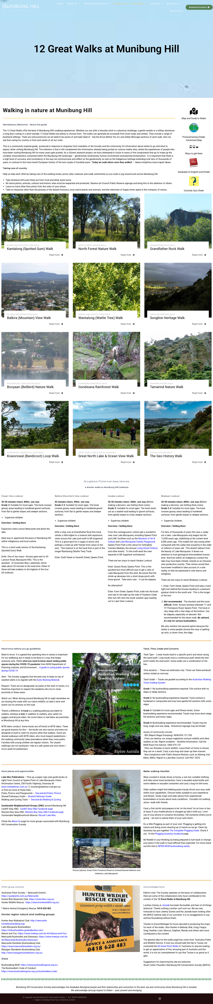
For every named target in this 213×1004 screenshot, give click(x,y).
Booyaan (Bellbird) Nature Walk (23, 383)
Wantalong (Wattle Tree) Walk (94, 314)
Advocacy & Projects (97, 3)
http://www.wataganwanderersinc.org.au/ (22, 952)
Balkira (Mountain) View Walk (22, 314)
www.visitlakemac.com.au (14, 786)
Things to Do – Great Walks (130, 3)
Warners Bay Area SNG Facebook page (44, 812)
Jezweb (166, 905)
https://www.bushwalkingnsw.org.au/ (39, 965)
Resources (174, 3)
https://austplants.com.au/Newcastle (19, 896)
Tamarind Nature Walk (161, 383)
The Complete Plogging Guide (184, 830)
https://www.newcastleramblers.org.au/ (21, 946)
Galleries (156, 3)
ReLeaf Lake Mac (47, 815)
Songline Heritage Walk (162, 314)
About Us (73, 3)
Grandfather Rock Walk (162, 245)
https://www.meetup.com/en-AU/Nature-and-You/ (42, 933)
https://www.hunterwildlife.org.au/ (42, 902)
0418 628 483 (44, 908)
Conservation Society (21, 10)
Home (60, 4)
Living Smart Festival (147, 548)
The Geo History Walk (161, 452)
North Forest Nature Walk (92, 245)
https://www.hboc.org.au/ (42, 899)
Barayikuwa (176, 11)
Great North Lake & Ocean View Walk (97, 452)
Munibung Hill (21, 6)
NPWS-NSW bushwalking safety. (174, 846)
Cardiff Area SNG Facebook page (36, 809)
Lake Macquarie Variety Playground (137, 541)
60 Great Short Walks (168, 946)
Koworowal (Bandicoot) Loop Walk (25, 452)
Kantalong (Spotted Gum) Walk (23, 245)
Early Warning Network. (48, 680)
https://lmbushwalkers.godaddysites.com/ (22, 930)
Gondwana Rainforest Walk (92, 383)
